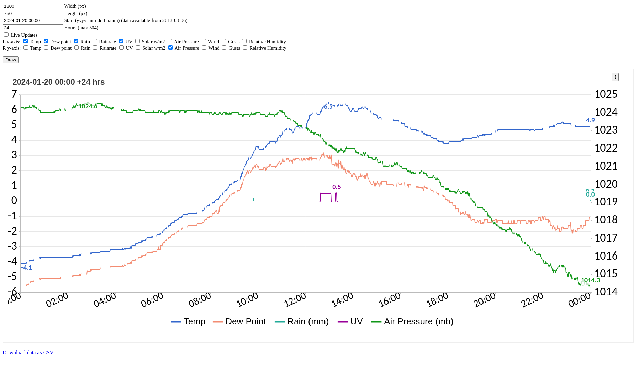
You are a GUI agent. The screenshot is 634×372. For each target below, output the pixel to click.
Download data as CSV (28, 352)
